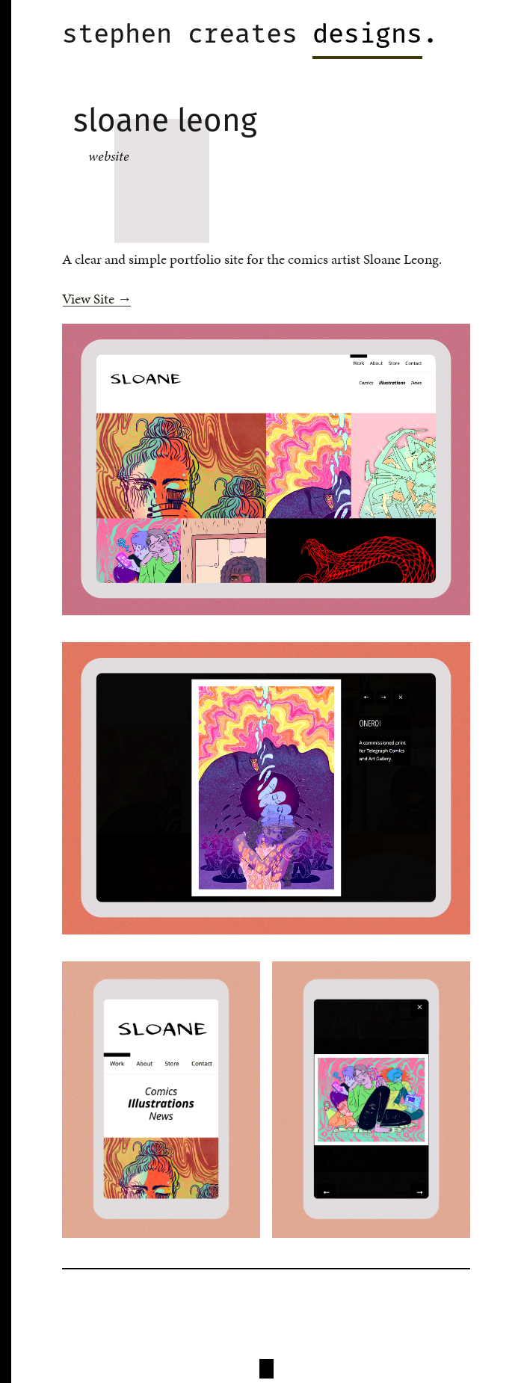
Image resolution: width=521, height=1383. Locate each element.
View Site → (97, 299)
